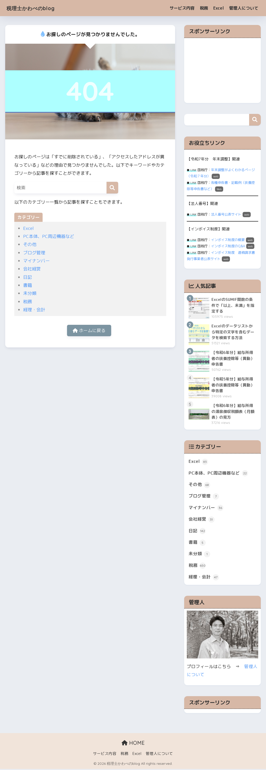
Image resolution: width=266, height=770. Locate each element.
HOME (133, 743)
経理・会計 (34, 310)
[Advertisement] (222, 70)
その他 (29, 244)
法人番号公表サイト (226, 214)
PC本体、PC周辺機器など (48, 236)
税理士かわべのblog (35, 8)
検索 (255, 120)
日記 (27, 277)
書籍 (27, 285)
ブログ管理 (34, 253)
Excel (218, 8)
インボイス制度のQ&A (228, 246)
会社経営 (32, 269)
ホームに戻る (89, 331)
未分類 (29, 293)
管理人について (243, 8)
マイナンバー (36, 261)
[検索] (112, 187)
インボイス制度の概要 (228, 239)
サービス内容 (182, 8)
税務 (204, 8)
